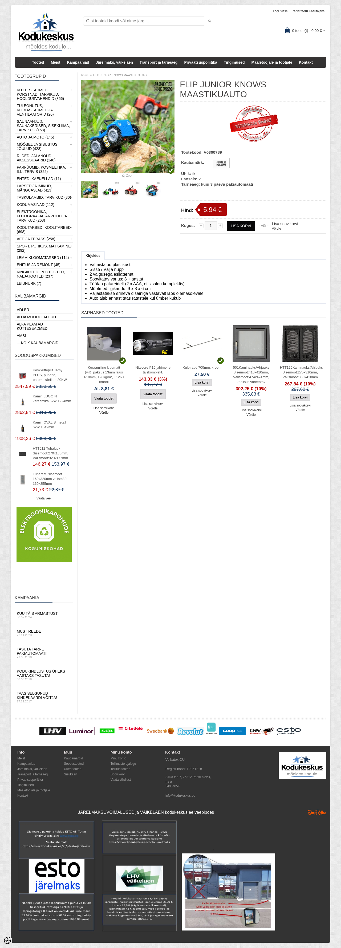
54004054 (172, 786)
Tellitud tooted (120, 769)
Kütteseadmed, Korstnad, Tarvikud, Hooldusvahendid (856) (40, 94)
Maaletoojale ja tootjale (271, 62)
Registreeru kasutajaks (307, 11)
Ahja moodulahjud (36, 317)
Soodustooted (74, 764)
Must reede (44, 633)
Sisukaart (70, 774)
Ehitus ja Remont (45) (38, 265)
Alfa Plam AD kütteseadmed (32, 326)
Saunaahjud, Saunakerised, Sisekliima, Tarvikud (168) (43, 125)
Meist (55, 62)
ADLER (23, 310)
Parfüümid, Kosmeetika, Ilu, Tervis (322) (41, 169)
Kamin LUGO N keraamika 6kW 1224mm (52, 398)
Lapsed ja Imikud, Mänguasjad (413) (34, 188)
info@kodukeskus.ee (180, 796)
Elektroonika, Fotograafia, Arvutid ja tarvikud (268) (42, 216)
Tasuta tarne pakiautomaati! (44, 653)
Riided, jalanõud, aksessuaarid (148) (36, 158)
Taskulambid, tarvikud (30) (44, 197)
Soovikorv (118, 774)
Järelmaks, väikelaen (114, 62)
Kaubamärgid (73, 758)
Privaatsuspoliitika (200, 62)
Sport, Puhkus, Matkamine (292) (44, 248)
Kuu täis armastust (44, 615)
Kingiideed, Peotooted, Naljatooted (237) (41, 274)
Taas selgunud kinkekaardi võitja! (44, 697)
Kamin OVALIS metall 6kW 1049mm (49, 424)
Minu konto (118, 758)
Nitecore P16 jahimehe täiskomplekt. (152, 369)
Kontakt (306, 62)
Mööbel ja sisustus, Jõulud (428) (38, 146)
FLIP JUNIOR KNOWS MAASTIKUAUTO (120, 75)
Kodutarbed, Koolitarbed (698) (44, 229)
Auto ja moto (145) (35, 137)
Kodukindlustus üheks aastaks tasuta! (44, 675)
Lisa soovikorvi (285, 223)
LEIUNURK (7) (29, 283)
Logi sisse (280, 11)
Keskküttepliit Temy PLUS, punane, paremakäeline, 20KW (50, 375)
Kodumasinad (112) (35, 204)
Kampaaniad (78, 62)
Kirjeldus (93, 256)
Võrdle (276, 228)
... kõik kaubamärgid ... (40, 343)
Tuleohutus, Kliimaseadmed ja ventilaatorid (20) (35, 110)
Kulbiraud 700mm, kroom (202, 367)
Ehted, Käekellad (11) (39, 179)
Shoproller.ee (317, 812)
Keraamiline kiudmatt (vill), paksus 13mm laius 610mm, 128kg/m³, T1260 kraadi (104, 374)
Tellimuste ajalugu (123, 764)
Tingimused (234, 62)
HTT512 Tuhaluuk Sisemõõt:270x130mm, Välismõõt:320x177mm (50, 453)
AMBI (21, 335)
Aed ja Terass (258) (36, 239)
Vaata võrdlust (121, 780)
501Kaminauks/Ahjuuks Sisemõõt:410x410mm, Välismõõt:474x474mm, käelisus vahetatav (251, 374)
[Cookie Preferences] (7, 940)
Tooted (38, 62)
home (85, 75)
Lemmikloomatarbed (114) (43, 257)
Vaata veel (43, 498)
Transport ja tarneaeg (158, 62)
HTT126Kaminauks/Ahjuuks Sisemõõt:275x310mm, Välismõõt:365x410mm (301, 372)
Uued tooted (72, 769)
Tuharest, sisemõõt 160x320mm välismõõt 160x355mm (50, 479)
